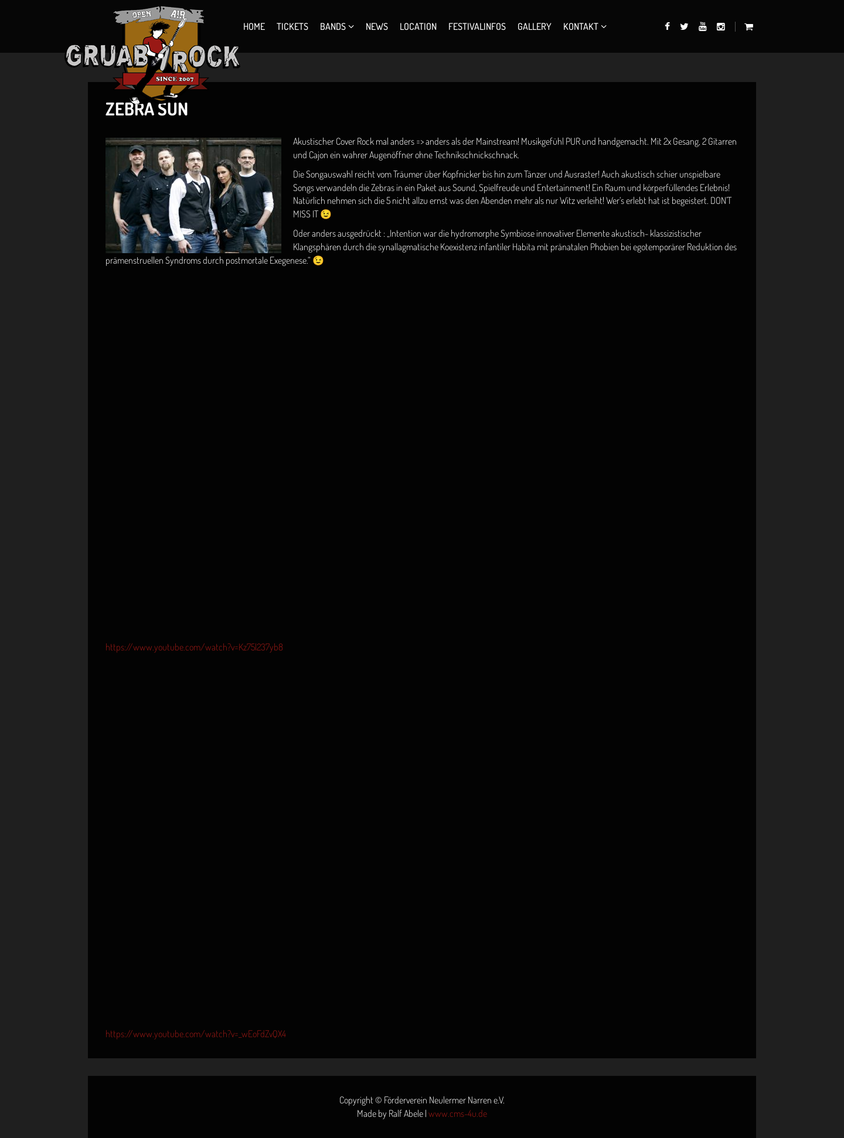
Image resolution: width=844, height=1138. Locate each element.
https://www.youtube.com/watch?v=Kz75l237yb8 (194, 647)
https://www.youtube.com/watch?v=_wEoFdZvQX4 (196, 1034)
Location (418, 26)
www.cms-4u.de (457, 1113)
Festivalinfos (477, 26)
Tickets (292, 26)
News (377, 26)
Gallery (535, 26)
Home (254, 26)
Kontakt (580, 26)
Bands (333, 26)
